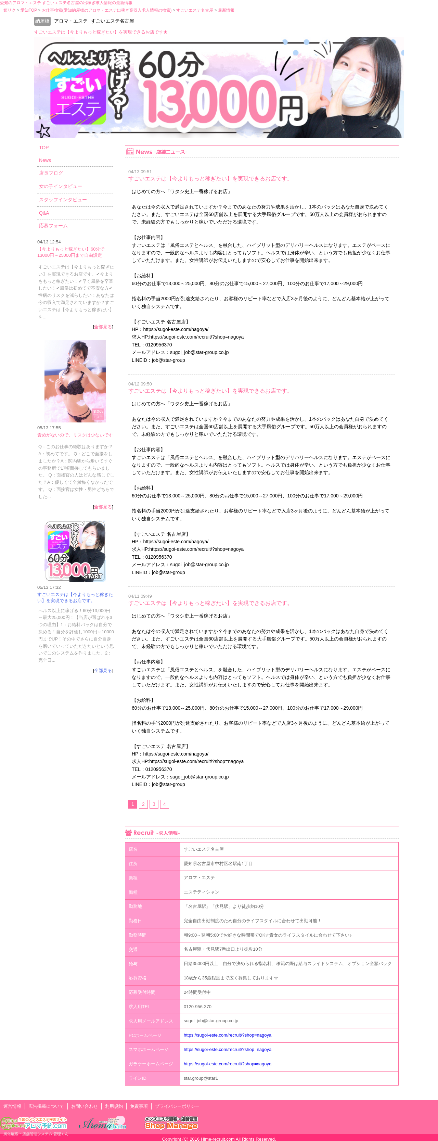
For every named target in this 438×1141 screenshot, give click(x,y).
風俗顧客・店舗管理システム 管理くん (35, 1134)
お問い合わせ (84, 1106)
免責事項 (139, 1106)
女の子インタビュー (60, 186)
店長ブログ (51, 173)
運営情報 (12, 1106)
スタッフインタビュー (63, 199)
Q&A (44, 213)
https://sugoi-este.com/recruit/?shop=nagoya (227, 1035)
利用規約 (114, 1106)
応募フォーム (53, 225)
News (45, 160)
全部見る (103, 326)
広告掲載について (46, 1106)
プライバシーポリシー (177, 1106)
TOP (44, 147)
